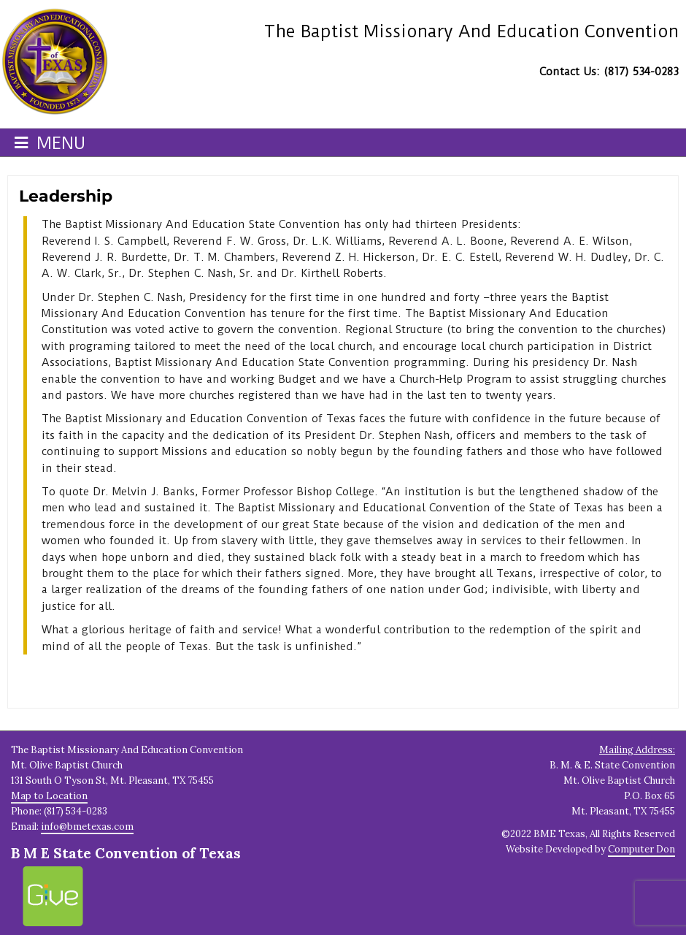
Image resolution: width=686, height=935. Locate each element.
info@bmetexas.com (87, 826)
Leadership (65, 196)
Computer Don (641, 849)
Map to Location (49, 796)
